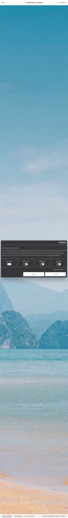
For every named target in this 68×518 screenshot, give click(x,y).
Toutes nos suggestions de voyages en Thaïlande (53, 516)
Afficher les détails (58, 269)
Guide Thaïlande (7, 516)
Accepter (55, 274)
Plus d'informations (54, 255)
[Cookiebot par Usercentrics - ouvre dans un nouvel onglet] (59, 243)
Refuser (34, 274)
